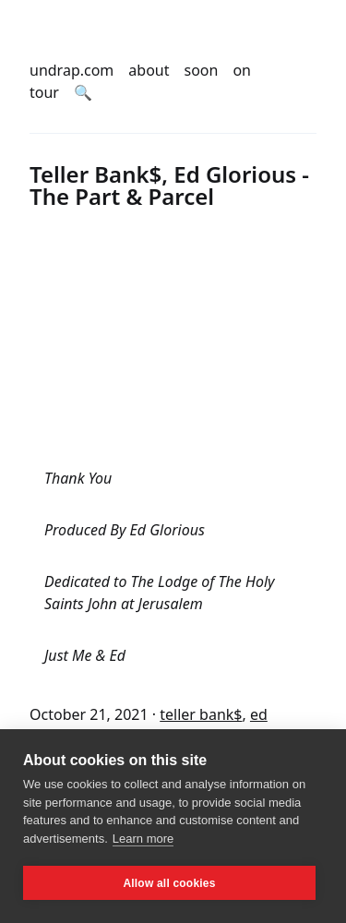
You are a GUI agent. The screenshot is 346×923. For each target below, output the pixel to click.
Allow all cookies (169, 883)
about (148, 70)
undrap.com (71, 70)
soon (202, 70)
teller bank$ (201, 714)
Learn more (143, 838)
